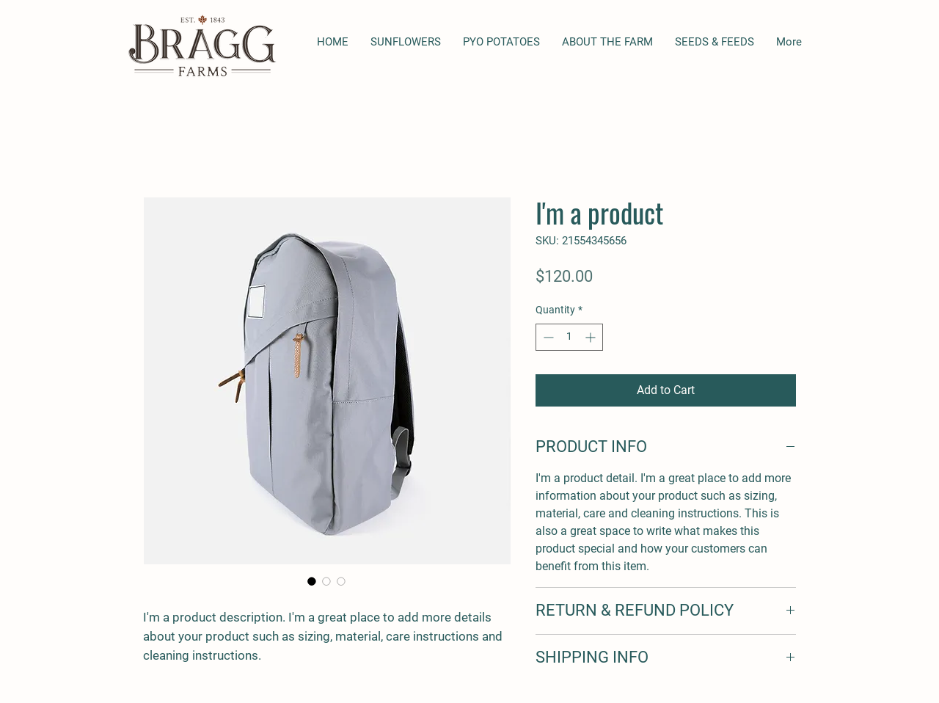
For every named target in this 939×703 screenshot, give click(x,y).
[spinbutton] (569, 337)
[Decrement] (547, 337)
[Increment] (591, 337)
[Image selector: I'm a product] (311, 581)
